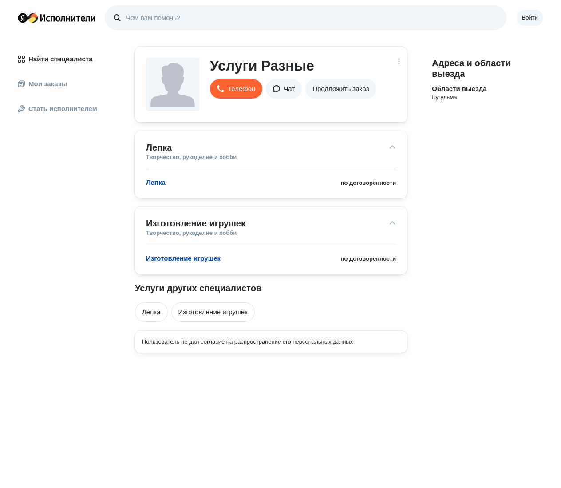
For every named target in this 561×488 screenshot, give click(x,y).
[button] (236, 89)
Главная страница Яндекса (23, 17)
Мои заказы (42, 83)
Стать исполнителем (57, 108)
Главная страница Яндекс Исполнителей (57, 17)
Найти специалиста (55, 59)
